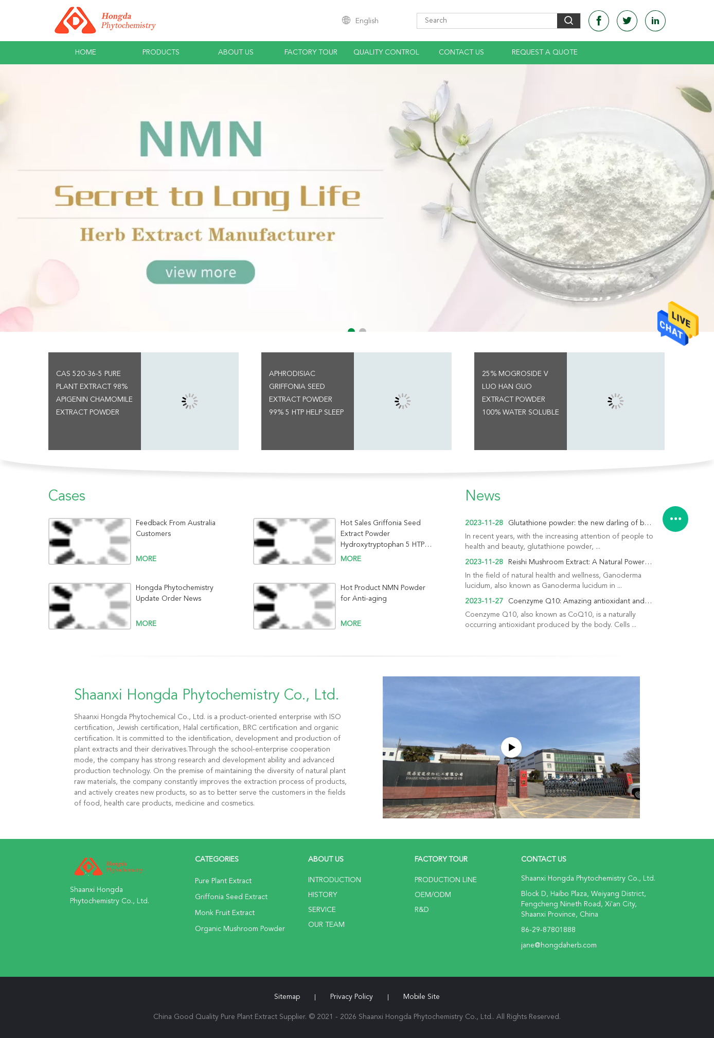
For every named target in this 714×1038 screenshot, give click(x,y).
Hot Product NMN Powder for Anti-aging (383, 593)
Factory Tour (310, 52)
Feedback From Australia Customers (176, 529)
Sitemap (287, 996)
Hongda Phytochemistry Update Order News (174, 593)
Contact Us (461, 52)
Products (161, 52)
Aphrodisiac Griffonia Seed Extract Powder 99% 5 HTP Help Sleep (306, 393)
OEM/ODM (433, 895)
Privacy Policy (351, 996)
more (146, 559)
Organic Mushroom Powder (240, 929)
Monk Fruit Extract (225, 913)
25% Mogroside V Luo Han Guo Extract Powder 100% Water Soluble (520, 393)
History (322, 895)
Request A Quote (545, 52)
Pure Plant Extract (223, 881)
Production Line (446, 880)
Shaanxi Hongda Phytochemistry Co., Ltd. (206, 696)
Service (322, 910)
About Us (236, 52)
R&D (422, 910)
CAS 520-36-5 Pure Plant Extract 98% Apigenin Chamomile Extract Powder (94, 393)
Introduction (334, 880)
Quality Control (386, 52)
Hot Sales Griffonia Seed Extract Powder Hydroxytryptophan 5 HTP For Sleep (382, 534)
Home (85, 52)
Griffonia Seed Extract (231, 897)
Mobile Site (421, 996)
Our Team (326, 924)
